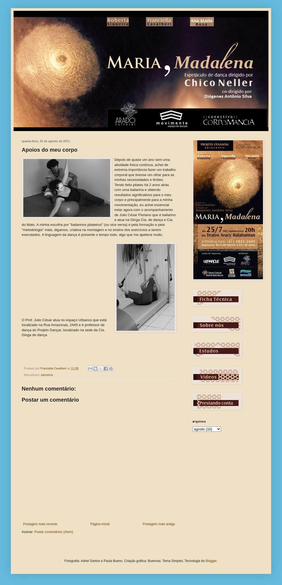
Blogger (211, 561)
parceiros (47, 374)
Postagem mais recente (40, 524)
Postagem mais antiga (159, 524)
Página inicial (100, 524)
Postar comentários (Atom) (53, 532)
